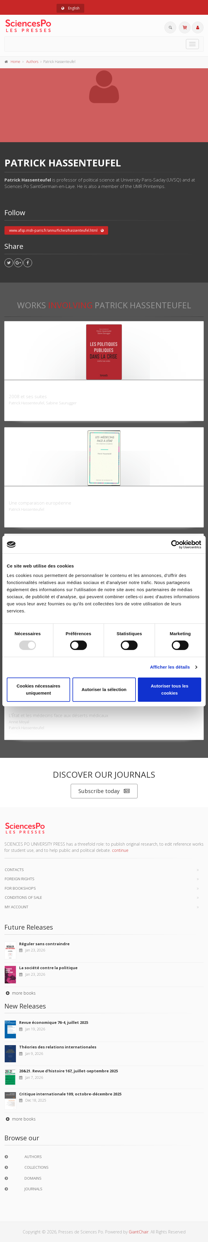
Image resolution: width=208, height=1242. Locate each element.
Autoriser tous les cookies (170, 689)
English (70, 8)
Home (15, 61)
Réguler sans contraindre (44, 943)
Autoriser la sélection (104, 689)
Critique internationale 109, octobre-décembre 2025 (70, 1094)
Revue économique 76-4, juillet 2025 (53, 1022)
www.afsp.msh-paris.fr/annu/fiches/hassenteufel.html (56, 230)
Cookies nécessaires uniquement (38, 689)
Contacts (14, 869)
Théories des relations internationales (57, 1047)
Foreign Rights (19, 878)
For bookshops (20, 888)
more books (20, 993)
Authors (32, 61)
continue (120, 850)
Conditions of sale (23, 897)
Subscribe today (104, 791)
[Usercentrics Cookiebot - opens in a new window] (175, 544)
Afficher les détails (170, 666)
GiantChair (138, 1232)
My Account (16, 906)
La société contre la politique (48, 967)
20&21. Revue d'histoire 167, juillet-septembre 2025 (68, 1071)
